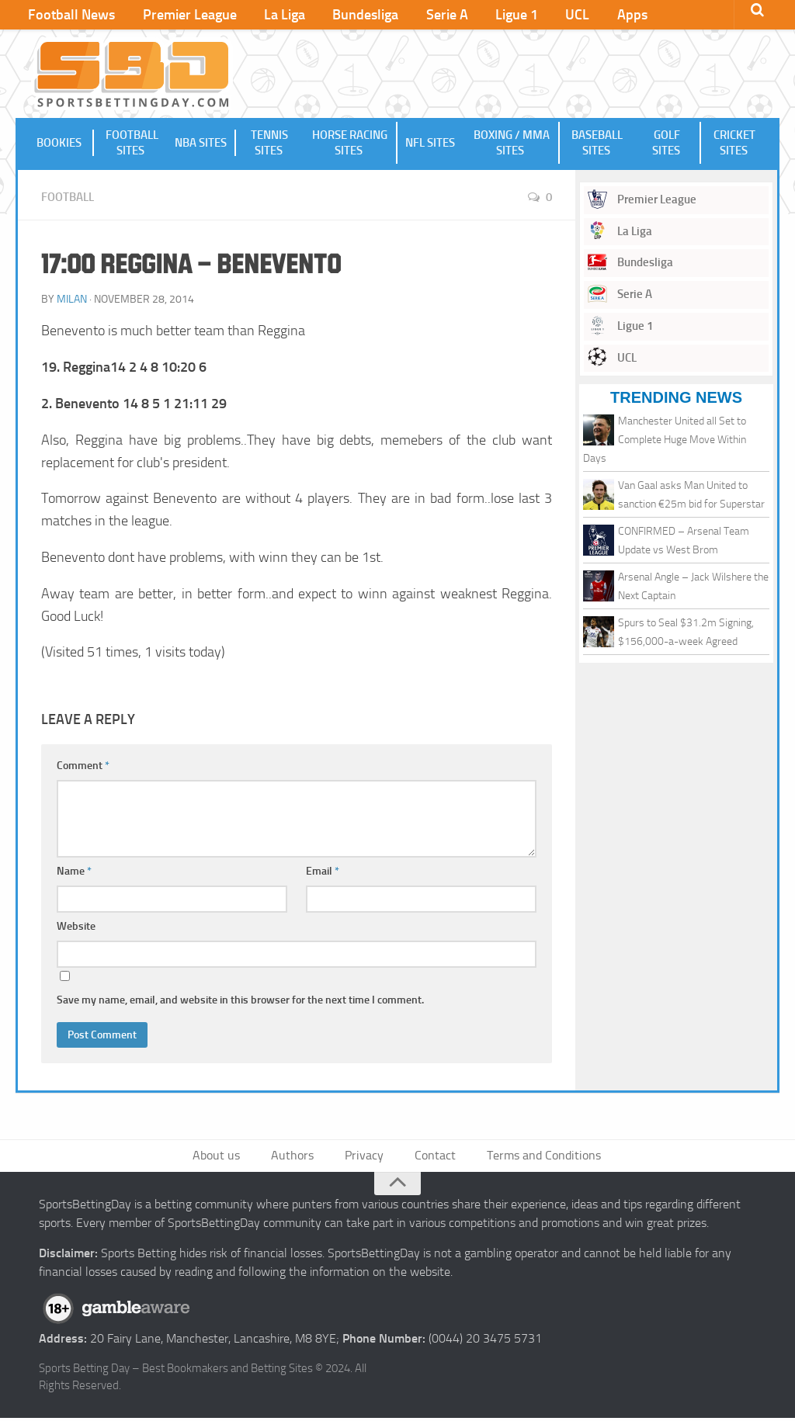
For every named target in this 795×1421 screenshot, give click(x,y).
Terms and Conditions (536, 1157)
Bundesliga (347, 15)
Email (322, 872)
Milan (72, 300)
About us (226, 1157)
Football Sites (131, 144)
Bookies (59, 144)
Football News (69, 15)
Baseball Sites (596, 144)
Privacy (365, 1157)
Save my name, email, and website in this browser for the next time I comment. (240, 1000)
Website (76, 927)
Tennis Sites (269, 144)
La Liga (271, 15)
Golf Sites (667, 144)
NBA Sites (202, 144)
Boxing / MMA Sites (512, 144)
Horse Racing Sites (349, 144)
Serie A (422, 15)
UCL (541, 15)
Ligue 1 (486, 15)
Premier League (182, 15)
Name (74, 872)
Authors (297, 1157)
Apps (590, 15)
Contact (432, 1157)
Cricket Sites (734, 144)
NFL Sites (430, 144)
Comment (83, 766)
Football (70, 198)
